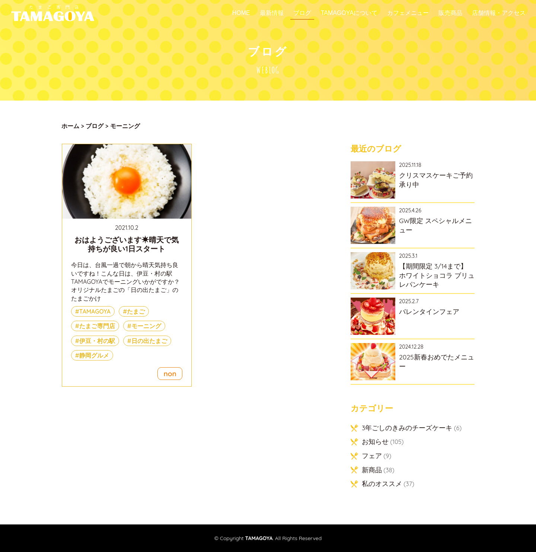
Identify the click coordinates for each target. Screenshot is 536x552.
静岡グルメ (94, 355)
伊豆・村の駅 (97, 341)
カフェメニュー (408, 13)
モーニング (146, 326)
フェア (372, 455)
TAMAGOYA (95, 311)
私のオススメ (382, 483)
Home (241, 13)
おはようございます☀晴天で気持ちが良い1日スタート (126, 244)
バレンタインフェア (429, 311)
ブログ (302, 13)
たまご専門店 (97, 326)
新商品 (372, 470)
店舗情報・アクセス (499, 13)
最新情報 (272, 13)
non (169, 373)
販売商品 (450, 13)
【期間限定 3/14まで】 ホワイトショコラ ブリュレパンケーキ (437, 275)
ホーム (70, 126)
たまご (136, 311)
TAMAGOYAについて (349, 13)
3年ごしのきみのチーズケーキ (407, 427)
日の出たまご (149, 341)
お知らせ (375, 441)
